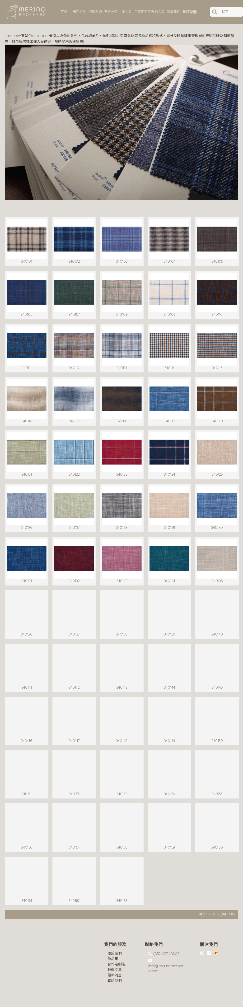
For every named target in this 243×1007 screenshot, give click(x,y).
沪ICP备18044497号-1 (57, 999)
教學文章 (114, 961)
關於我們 (114, 945)
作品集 (112, 950)
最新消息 (114, 967)
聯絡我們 (114, 972)
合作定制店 (116, 956)
